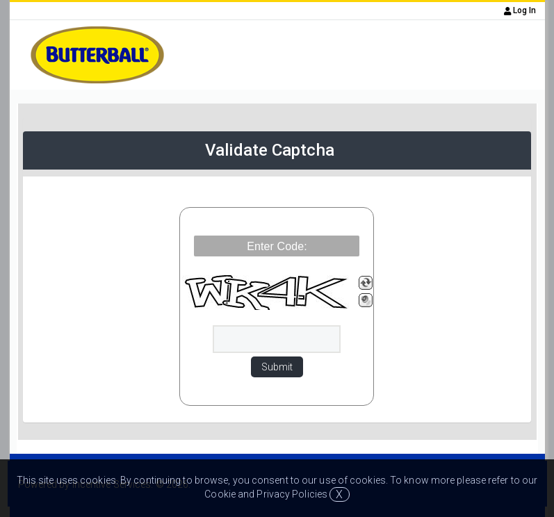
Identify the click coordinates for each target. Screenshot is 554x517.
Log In (520, 10)
